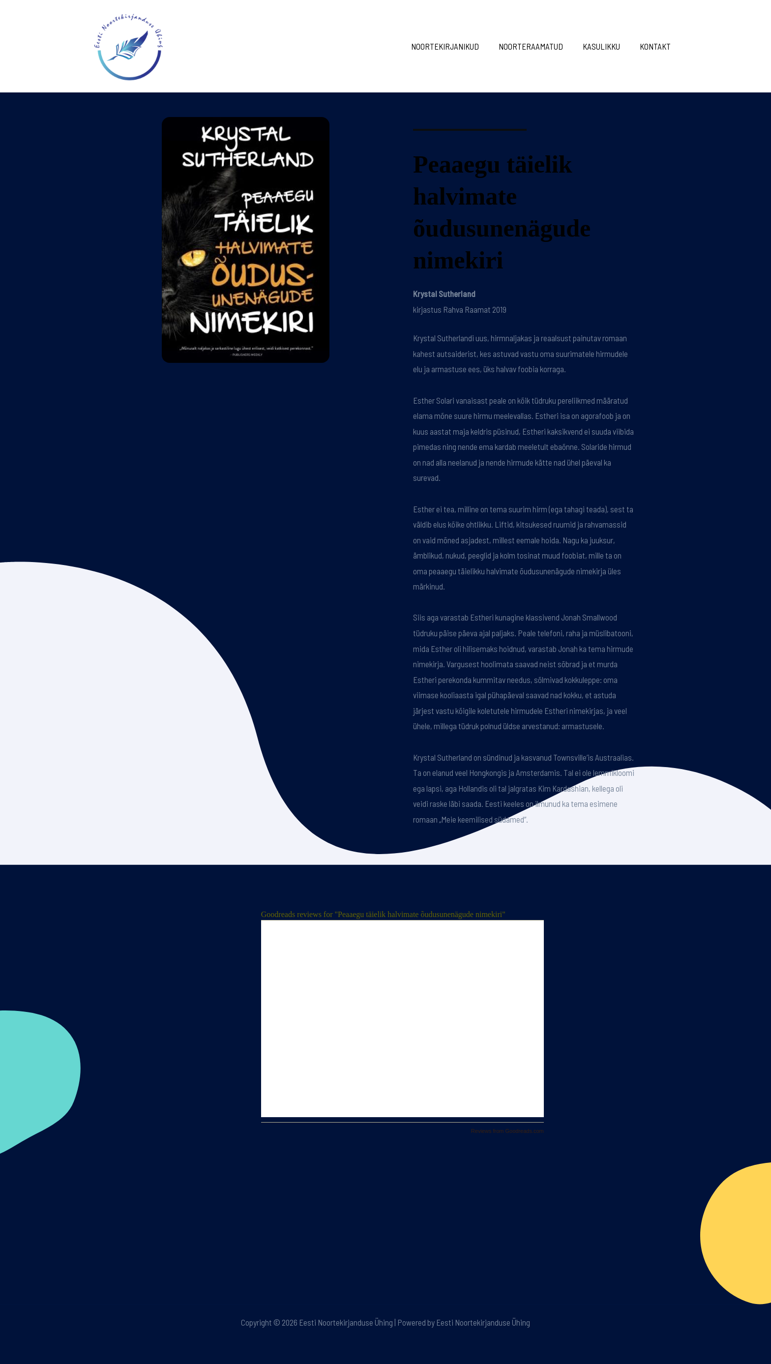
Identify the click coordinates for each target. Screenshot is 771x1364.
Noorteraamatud (538, 46)
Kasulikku (605, 46)
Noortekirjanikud (455, 46)
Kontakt (656, 46)
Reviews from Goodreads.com (507, 1131)
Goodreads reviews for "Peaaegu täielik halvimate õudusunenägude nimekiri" (383, 914)
